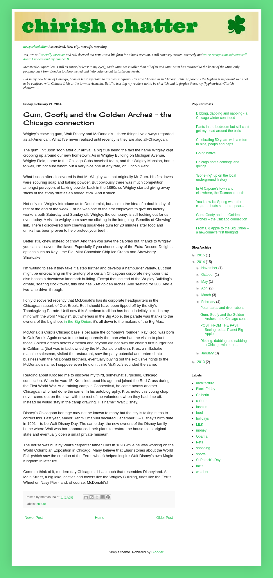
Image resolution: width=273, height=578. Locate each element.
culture (41, 503)
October (208, 275)
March (206, 295)
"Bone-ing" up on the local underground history (216, 177)
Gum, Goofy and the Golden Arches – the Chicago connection (221, 217)
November (209, 268)
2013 (201, 362)
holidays (202, 418)
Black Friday (205, 389)
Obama (201, 436)
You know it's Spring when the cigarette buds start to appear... (220, 204)
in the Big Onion (77, 321)
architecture (205, 383)
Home (99, 518)
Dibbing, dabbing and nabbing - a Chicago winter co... (224, 343)
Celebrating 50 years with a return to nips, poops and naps (222, 142)
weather (202, 472)
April (205, 288)
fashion (201, 407)
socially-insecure (53, 55)
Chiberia (202, 395)
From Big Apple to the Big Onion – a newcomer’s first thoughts (222, 230)
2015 (201, 255)
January (208, 353)
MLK (199, 425)
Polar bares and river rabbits (222, 308)
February (208, 302)
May (205, 282)
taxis (199, 466)
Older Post (164, 518)
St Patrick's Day (208, 460)
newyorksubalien (35, 47)
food (199, 413)
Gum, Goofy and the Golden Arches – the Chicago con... (223, 317)
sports (201, 454)
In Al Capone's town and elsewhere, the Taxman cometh (220, 190)
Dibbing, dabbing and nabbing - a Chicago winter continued (221, 115)
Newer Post (34, 518)
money (201, 430)
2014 (201, 262)
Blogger (157, 552)
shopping (203, 448)
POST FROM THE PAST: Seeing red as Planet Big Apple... (221, 329)
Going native (205, 153)
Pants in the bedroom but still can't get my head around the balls (222, 129)
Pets (199, 442)
